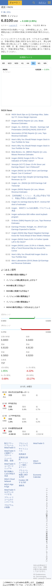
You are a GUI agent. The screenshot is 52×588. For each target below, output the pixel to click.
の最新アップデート (9, 453)
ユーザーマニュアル (9, 466)
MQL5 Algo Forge (8, 485)
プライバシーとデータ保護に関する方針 (23, 473)
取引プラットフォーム (9, 445)
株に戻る (7, 12)
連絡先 (21, 485)
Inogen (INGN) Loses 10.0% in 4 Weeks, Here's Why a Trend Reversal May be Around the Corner (30, 248)
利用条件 (22, 454)
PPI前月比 (12, 403)
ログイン (42, 3)
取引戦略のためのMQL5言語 (9, 473)
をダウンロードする (9, 492)
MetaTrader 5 (38, 443)
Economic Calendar (37, 476)
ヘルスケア (13, 25)
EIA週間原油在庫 (15, 428)
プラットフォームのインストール (8, 499)
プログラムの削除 (8, 506)
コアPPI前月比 (14, 416)
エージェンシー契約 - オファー (23, 465)
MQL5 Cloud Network (9, 480)
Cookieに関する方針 (23, 481)
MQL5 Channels (37, 462)
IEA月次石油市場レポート (19, 392)
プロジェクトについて (23, 444)
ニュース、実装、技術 (8, 459)
